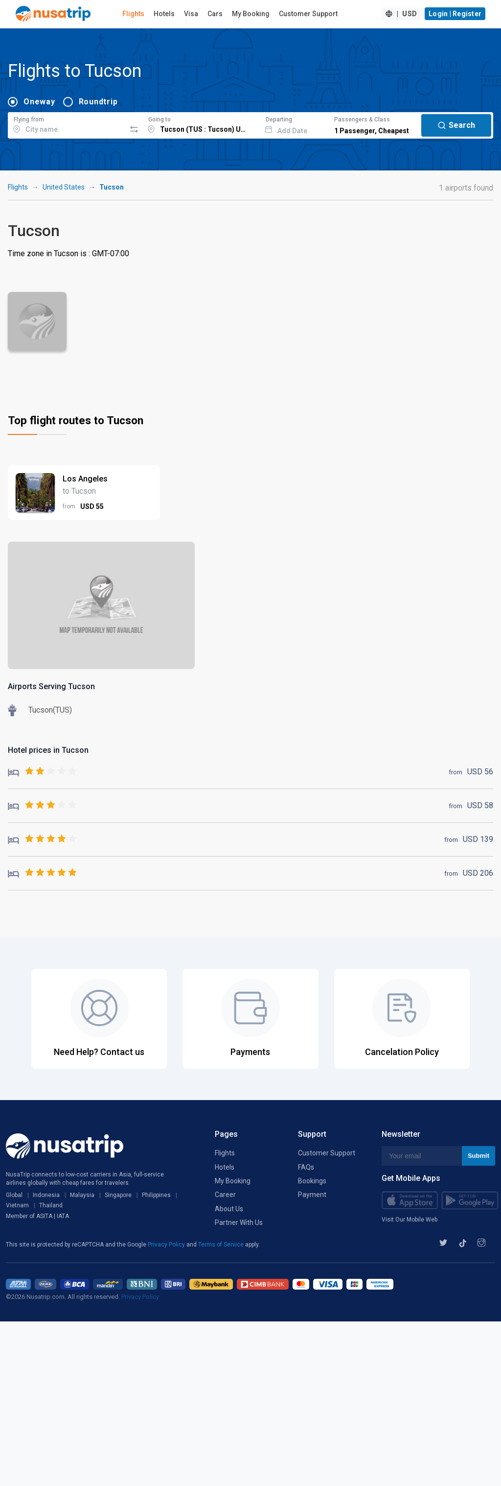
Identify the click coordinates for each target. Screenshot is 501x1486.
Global (14, 1195)
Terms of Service (221, 1244)
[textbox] (67, 124)
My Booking (251, 14)
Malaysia (82, 1195)
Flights (133, 14)
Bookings (312, 1181)
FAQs (306, 1167)
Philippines (156, 1195)
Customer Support (308, 14)
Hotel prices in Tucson (48, 750)
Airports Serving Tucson (51, 686)
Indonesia (46, 1195)
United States (64, 187)
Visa (191, 14)
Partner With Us (239, 1222)
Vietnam (17, 1205)
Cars (215, 14)
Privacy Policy (167, 1244)
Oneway (39, 101)
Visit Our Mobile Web (409, 1219)
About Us (229, 1209)
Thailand (51, 1205)
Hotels (164, 14)
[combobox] (67, 124)
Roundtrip (98, 101)
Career (225, 1194)
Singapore (118, 1195)
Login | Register (455, 14)
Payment (312, 1194)
